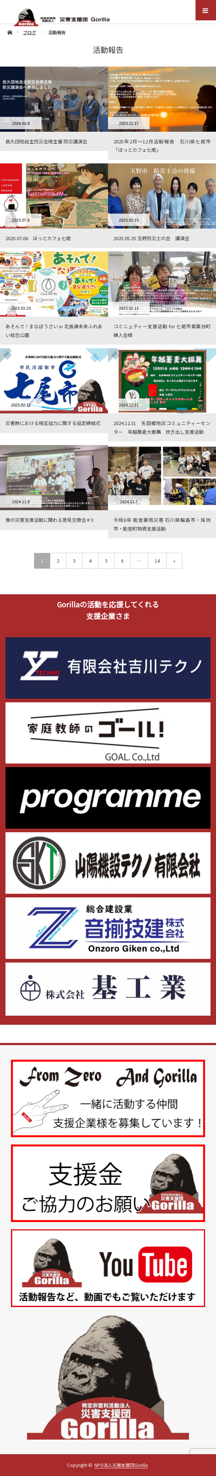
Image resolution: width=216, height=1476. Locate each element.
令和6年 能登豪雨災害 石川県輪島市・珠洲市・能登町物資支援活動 (162, 524)
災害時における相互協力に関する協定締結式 (52, 423)
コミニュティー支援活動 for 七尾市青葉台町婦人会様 (162, 330)
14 (157, 561)
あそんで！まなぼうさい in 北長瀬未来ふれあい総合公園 (54, 330)
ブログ (29, 32)
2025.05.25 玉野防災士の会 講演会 (151, 238)
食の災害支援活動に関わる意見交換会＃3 (49, 519)
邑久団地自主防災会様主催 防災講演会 (46, 141)
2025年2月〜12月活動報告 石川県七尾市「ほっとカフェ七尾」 (162, 145)
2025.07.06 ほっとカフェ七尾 (38, 238)
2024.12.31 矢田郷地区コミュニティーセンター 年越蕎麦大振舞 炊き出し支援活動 (162, 427)
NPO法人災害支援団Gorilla (121, 1465)
